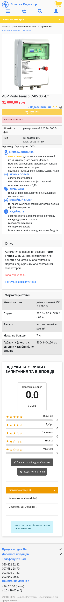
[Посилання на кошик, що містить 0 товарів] (58, 4)
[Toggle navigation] (8, 11)
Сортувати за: (16, 506)
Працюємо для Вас (15, 549)
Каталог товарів (32, 19)
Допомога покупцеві (16, 554)
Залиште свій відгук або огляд (32, 462)
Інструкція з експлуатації (20, 281)
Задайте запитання (32, 471)
